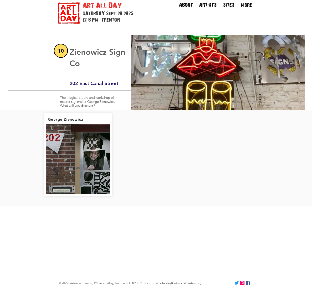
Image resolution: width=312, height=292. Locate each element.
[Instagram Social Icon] (242, 283)
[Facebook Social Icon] (248, 283)
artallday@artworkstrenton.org (180, 283)
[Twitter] (237, 283)
